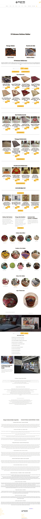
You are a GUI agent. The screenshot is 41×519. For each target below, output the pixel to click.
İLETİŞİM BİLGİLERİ (24, 517)
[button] (8, 6)
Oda (19, 6)
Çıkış (0, 515)
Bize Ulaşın (1, 511)
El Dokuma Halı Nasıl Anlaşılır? (16, 348)
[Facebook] (29, 508)
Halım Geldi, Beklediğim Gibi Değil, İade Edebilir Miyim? (19, 340)
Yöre (22, 6)
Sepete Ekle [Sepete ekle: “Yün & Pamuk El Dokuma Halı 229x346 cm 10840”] (7, 129)
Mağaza (7, 6)
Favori (1, 508)
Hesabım (1, 512)
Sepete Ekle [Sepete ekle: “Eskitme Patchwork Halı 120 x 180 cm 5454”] (7, 179)
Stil (13, 6)
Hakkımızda (1, 510)
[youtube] (31, 508)
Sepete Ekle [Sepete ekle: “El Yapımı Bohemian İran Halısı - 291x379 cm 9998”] (27, 103)
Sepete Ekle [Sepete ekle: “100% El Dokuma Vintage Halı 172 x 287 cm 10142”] (17, 103)
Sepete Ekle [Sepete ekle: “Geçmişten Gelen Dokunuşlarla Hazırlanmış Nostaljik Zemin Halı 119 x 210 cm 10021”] (17, 156)
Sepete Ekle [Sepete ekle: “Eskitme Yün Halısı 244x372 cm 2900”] (7, 87)
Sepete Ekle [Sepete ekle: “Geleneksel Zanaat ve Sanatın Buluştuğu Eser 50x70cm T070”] (36, 207)
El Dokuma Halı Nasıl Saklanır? (16, 350)
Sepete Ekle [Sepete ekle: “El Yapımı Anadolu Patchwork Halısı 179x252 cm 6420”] (17, 180)
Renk (16, 6)
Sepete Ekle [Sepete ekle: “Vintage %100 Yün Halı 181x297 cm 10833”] (36, 128)
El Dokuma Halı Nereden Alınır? (16, 353)
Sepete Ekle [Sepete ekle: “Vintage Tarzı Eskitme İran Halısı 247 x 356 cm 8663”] (36, 89)
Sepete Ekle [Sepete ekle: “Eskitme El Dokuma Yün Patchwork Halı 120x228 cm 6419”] (26, 180)
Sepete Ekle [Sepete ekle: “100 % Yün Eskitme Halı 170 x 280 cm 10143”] (7, 101)
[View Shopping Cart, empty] (39, 2)
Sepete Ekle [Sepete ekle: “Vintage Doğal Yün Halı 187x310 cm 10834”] (26, 128)
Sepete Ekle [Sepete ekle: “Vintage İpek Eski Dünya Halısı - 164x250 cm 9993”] (36, 103)
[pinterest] (32, 508)
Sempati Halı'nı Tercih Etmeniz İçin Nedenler (18, 337)
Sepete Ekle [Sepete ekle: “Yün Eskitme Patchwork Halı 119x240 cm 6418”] (36, 180)
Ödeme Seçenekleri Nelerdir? (16, 345)
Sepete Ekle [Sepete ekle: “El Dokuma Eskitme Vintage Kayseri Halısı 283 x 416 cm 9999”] (27, 89)
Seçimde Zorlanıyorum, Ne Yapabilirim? (17, 342)
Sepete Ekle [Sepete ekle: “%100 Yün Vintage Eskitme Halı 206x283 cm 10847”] (17, 129)
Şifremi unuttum (2, 514)
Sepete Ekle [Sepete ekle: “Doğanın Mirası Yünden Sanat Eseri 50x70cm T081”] (7, 207)
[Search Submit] (22, 68)
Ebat (11, 6)
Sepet (1, 509)
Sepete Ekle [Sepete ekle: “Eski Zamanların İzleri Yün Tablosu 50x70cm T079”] (17, 207)
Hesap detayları (2, 513)
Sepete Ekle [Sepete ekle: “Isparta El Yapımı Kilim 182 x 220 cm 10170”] (17, 87)
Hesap (25, 6)
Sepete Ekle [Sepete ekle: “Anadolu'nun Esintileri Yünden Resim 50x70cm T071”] (26, 207)
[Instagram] (30, 508)
